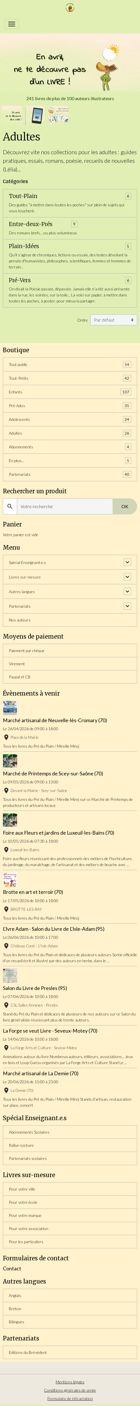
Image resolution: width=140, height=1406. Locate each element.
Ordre (82, 320)
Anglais (15, 1295)
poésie (74, 160)
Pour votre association (28, 1228)
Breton (15, 1308)
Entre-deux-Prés (31, 224)
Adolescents (70, 419)
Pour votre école (23, 1202)
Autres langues (22, 591)
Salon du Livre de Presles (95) (35, 988)
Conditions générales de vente (70, 1390)
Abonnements (70, 446)
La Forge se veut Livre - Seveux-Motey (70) (50, 1031)
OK (124, 506)
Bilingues (16, 1321)
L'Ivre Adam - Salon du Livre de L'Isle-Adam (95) (54, 929)
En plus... (70, 460)
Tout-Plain (23, 196)
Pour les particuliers (26, 1241)
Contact (12, 1269)
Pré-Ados (70, 405)
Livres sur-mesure (25, 577)
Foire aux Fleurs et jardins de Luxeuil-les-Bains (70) (58, 833)
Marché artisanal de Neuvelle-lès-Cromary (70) (55, 720)
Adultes (70, 433)
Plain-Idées (24, 246)
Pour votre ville (22, 1189)
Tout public (70, 364)
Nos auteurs (20, 619)
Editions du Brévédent (28, 1352)
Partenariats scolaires (28, 1158)
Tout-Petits (70, 378)
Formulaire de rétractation (70, 1398)
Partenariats (70, 474)
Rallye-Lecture (21, 1145)
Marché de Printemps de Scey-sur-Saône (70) (53, 774)
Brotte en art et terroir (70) (33, 892)
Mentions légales (70, 1381)
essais (35, 160)
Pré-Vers (20, 280)
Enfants (70, 392)
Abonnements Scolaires (29, 1132)
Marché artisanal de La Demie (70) (41, 1073)
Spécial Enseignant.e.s (27, 562)
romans (54, 160)
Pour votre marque (25, 1215)
